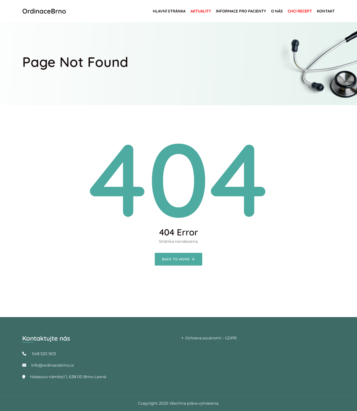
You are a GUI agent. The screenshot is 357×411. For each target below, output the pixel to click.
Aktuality (200, 11)
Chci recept (300, 11)
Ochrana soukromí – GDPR (211, 338)
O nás (277, 11)
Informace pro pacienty (241, 11)
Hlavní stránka (169, 11)
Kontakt (326, 11)
